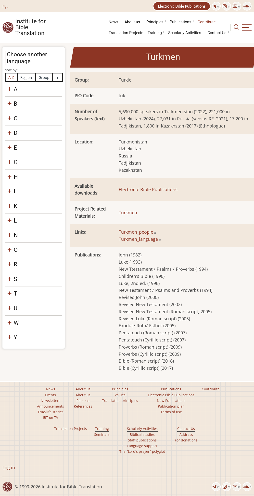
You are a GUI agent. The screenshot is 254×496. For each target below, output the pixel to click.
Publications (180, 22)
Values (120, 395)
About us (132, 22)
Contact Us (216, 32)
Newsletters (50, 400)
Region (26, 77)
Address (186, 434)
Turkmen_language (140, 239)
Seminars (102, 434)
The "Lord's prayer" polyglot (142, 451)
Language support (142, 445)
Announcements (50, 406)
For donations (186, 440)
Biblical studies (142, 434)
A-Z (11, 77)
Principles (154, 22)
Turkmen (128, 212)
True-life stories (51, 412)
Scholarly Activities (184, 32)
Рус (5, 6)
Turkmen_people (138, 232)
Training (155, 32)
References (83, 406)
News (113, 22)
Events (50, 395)
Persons (82, 400)
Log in (8, 467)
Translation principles (120, 400)
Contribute (207, 22)
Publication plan (171, 406)
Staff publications (142, 440)
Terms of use (171, 412)
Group (43, 77)
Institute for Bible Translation (30, 27)
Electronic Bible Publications (181, 6)
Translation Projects (126, 32)
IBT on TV (50, 417)
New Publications (171, 400)
